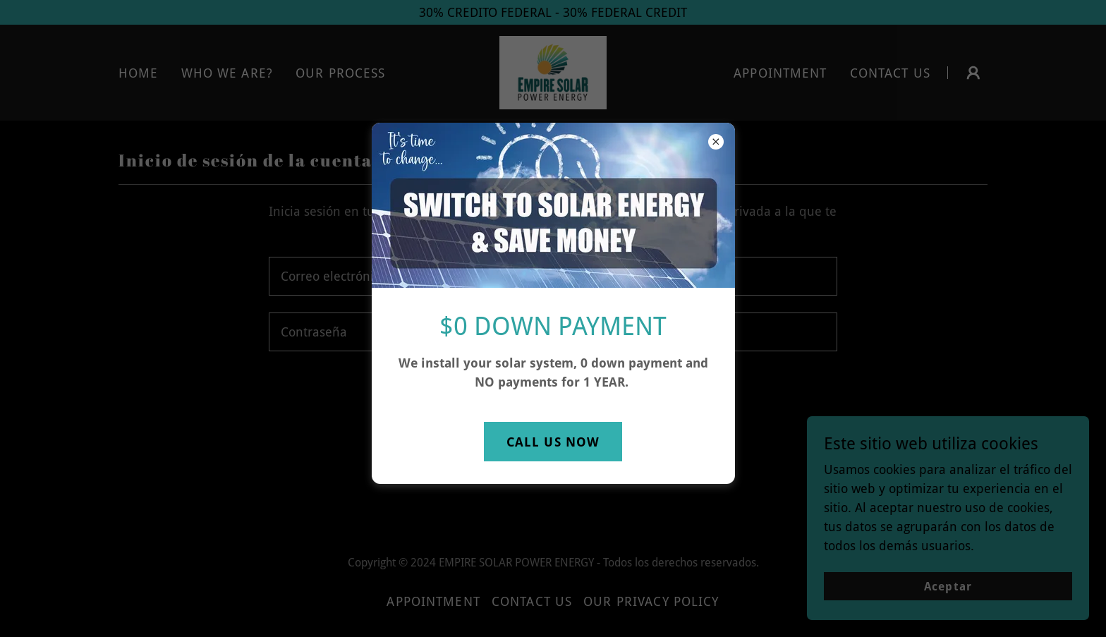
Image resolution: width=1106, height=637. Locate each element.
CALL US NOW (553, 442)
